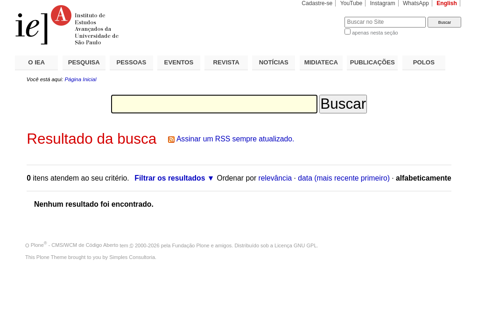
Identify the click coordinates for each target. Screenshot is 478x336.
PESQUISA (84, 62)
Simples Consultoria (132, 257)
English (446, 3)
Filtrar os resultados (169, 178)
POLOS (424, 62)
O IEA (36, 62)
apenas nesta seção (375, 32)
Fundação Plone (191, 245)
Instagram (382, 3)
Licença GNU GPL (295, 245)
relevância (275, 178)
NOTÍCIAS (273, 62)
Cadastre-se (317, 3)
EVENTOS (179, 62)
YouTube (351, 3)
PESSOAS (132, 62)
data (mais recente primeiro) (344, 178)
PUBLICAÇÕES (372, 62)
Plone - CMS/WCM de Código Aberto (75, 245)
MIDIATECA (321, 62)
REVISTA (226, 62)
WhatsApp (416, 3)
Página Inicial (80, 79)
